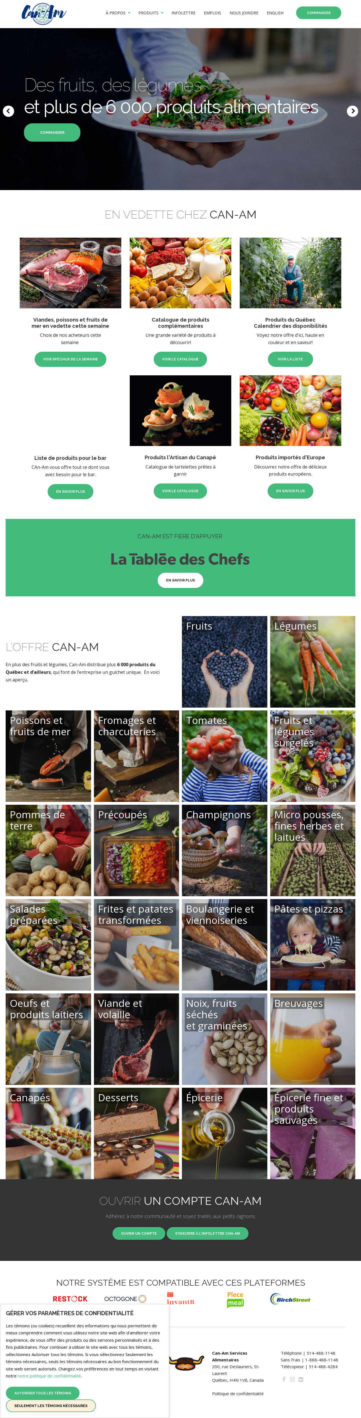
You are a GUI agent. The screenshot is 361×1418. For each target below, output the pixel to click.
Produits (148, 13)
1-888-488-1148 (321, 1360)
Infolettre (183, 13)
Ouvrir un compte (139, 1234)
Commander (319, 13)
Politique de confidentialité (238, 1393)
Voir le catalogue (180, 348)
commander (52, 132)
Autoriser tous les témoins (42, 1393)
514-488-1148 (321, 1353)
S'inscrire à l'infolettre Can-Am (207, 1234)
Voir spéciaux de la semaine (70, 348)
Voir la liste (290, 348)
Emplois (212, 13)
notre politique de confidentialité (49, 1376)
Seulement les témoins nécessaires (50, 1406)
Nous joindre (244, 13)
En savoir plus (70, 481)
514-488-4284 (323, 1366)
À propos (116, 13)
